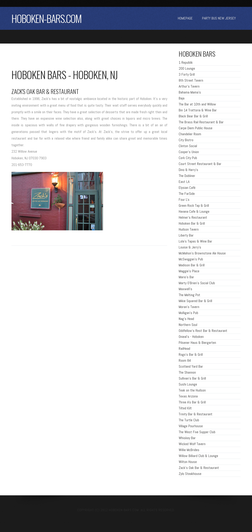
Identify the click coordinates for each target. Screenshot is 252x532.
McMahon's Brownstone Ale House (202, 253)
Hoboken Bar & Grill (192, 223)
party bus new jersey (219, 18)
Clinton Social (188, 145)
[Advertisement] (65, 57)
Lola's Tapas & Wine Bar (195, 241)
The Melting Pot (189, 294)
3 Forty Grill (187, 74)
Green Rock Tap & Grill (194, 205)
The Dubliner (187, 175)
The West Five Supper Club (197, 432)
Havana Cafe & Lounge (194, 211)
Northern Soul (188, 324)
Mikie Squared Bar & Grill (195, 300)
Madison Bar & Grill (192, 265)
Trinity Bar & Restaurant (195, 414)
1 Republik (186, 62)
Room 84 (185, 360)
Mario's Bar (186, 277)
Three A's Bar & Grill (192, 402)
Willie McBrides (189, 449)
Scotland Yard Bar (191, 366)
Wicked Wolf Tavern (192, 443)
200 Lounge (187, 68)
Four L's (184, 199)
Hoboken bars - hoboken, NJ (64, 74)
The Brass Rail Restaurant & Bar (201, 122)
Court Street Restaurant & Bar (200, 163)
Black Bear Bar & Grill (193, 116)
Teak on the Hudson (192, 390)
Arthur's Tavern (189, 86)
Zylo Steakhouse (190, 473)
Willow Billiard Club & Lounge (198, 455)
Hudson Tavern (189, 229)
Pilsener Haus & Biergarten (197, 342)
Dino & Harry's (188, 169)
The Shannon (187, 372)
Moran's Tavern (189, 306)
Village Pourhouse (191, 426)
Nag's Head (186, 318)
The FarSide (187, 193)
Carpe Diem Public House (195, 128)
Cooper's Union (189, 151)
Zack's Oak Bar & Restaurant (199, 467)
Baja (181, 98)
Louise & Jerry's (190, 247)
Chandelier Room (190, 134)
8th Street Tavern (191, 80)
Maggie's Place (189, 271)
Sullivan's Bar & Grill (192, 378)
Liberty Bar (186, 235)
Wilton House (188, 461)
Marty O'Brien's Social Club (197, 283)
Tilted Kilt (185, 408)
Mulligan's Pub (188, 312)
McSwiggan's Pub (191, 259)
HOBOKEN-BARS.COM (46, 18)
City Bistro (186, 140)
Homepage (185, 18)
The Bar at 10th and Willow (197, 104)
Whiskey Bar (187, 438)
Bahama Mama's (190, 92)
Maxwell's (185, 289)
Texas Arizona (188, 396)
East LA (184, 181)
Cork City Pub (188, 157)
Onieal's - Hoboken (191, 336)
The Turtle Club (189, 420)
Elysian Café (187, 187)
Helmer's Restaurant (193, 217)
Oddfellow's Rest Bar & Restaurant (203, 330)
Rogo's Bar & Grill (191, 354)
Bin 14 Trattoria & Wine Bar (198, 110)
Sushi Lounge (188, 384)
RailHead (184, 348)
